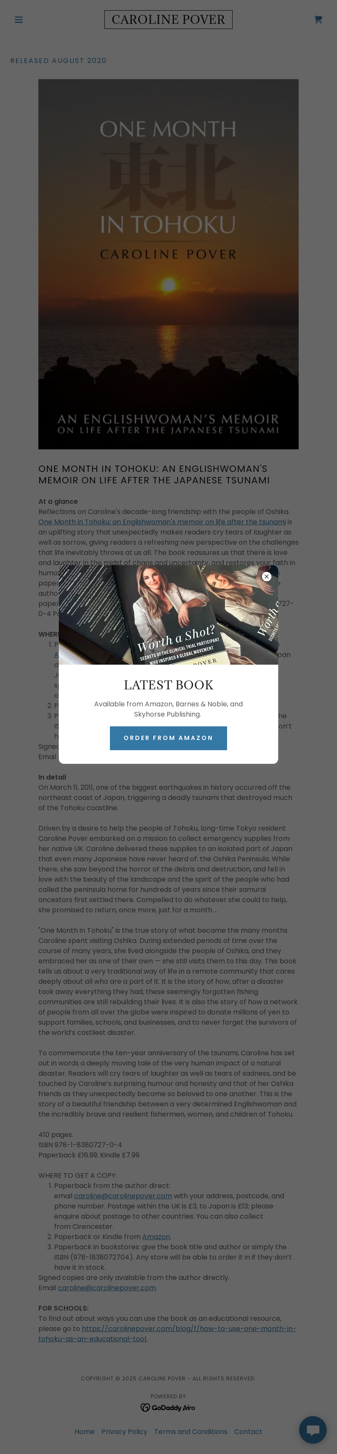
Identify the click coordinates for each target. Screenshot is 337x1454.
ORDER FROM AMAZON (168, 738)
